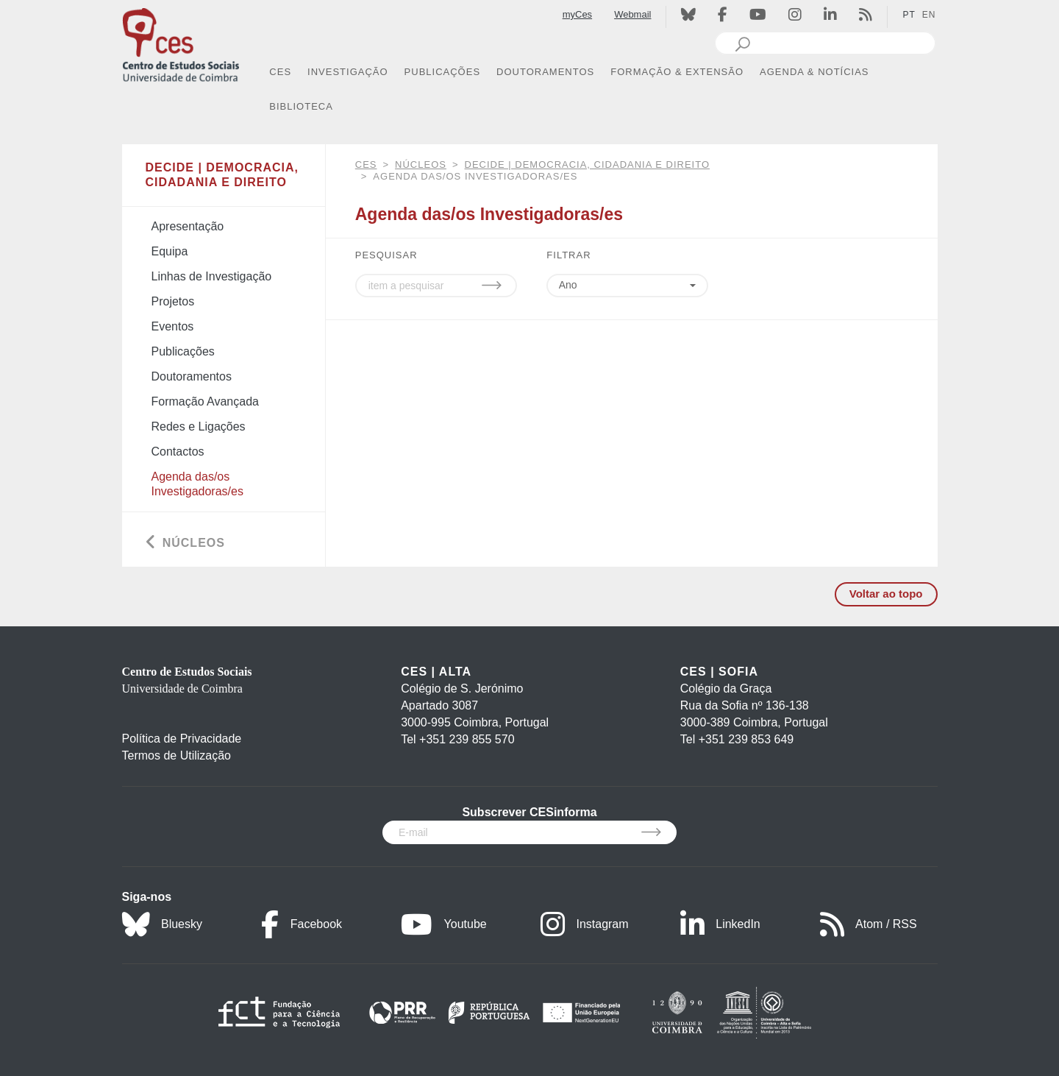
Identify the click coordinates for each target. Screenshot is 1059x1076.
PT (908, 15)
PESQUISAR (386, 255)
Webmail (632, 14)
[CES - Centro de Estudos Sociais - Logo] (181, 43)
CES (366, 164)
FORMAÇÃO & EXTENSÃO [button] (677, 71)
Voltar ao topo (886, 593)
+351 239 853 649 (746, 739)
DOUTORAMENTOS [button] (545, 71)
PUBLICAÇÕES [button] (442, 71)
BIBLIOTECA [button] (301, 106)
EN (929, 15)
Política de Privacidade (182, 738)
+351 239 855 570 (466, 739)
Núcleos (420, 164)
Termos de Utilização (177, 755)
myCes (577, 14)
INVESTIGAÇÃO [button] (347, 71)
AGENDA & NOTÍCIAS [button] (814, 71)
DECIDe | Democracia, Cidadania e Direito (587, 164)
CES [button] (280, 71)
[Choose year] (631, 285)
